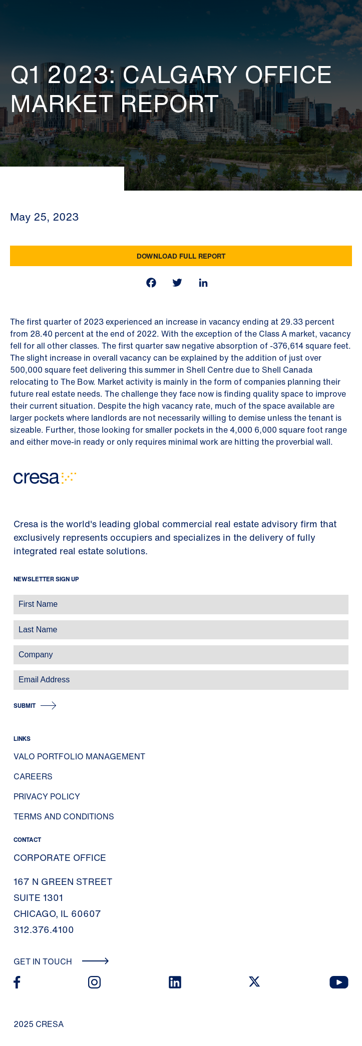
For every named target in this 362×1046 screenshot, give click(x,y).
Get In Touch (61, 961)
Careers (33, 776)
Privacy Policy (47, 796)
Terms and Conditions (64, 816)
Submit (25, 705)
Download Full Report (181, 256)
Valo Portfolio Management (79, 756)
